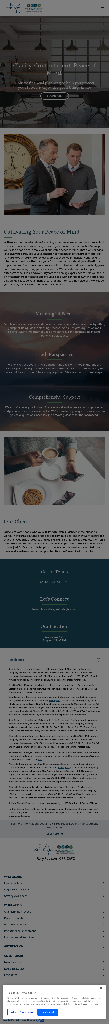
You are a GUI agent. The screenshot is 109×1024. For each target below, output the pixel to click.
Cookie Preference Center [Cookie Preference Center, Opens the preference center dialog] (21, 1012)
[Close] (101, 988)
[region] (54, 1002)
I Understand (48, 1012)
